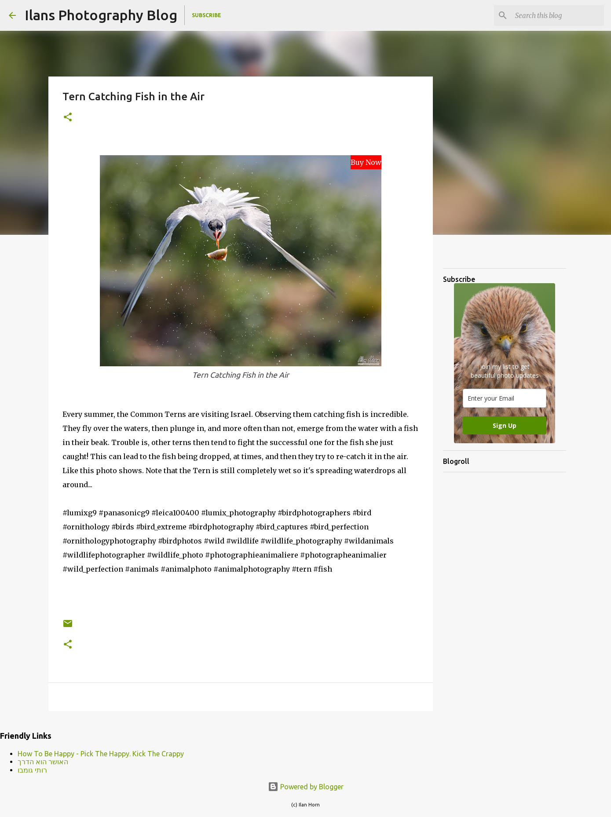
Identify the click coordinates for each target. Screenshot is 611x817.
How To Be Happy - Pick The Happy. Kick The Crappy (101, 754)
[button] (67, 118)
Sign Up (504, 425)
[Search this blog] (558, 15)
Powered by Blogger (306, 787)
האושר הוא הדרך (43, 762)
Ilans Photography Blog (101, 15)
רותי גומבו (32, 770)
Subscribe (206, 15)
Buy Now (366, 162)
